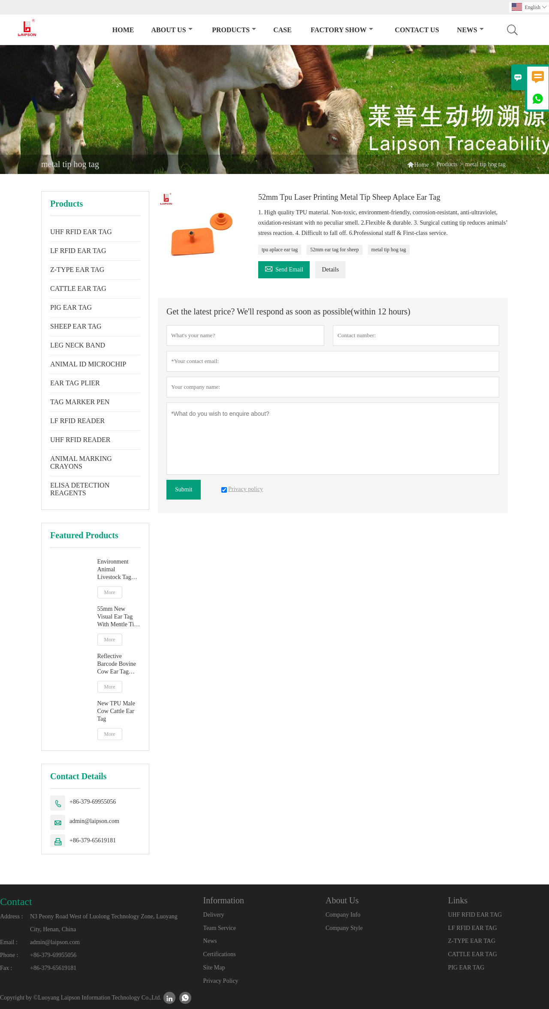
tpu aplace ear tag (280, 250)
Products (234, 30)
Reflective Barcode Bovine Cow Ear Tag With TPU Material (116, 664)
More (109, 592)
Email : (9, 942)
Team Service (219, 928)
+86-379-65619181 (92, 840)
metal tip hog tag (388, 250)
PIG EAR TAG (71, 307)
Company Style (344, 928)
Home (123, 30)
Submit (183, 489)
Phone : (9, 955)
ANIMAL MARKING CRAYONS (81, 462)
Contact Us (417, 30)
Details (330, 269)
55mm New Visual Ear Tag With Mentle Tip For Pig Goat (117, 617)
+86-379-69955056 (92, 802)
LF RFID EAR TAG (78, 250)
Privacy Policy (220, 981)
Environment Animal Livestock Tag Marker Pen (114, 569)
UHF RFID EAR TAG (81, 231)
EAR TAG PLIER (75, 383)
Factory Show (342, 30)
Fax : (6, 968)
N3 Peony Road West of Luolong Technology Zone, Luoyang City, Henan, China (104, 923)
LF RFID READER (77, 420)
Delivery (213, 914)
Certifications (219, 954)
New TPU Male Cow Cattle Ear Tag (116, 711)
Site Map (214, 967)
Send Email (284, 268)
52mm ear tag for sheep (334, 250)
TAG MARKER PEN (79, 401)
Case (282, 30)
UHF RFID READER (80, 439)
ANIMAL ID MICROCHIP (88, 364)
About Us (172, 30)
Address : (11, 916)
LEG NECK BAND (77, 345)
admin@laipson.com (94, 821)
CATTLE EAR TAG (78, 288)
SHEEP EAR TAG (76, 326)
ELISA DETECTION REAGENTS (79, 489)
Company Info (343, 914)
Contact (16, 901)
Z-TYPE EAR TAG (77, 269)
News (470, 30)
